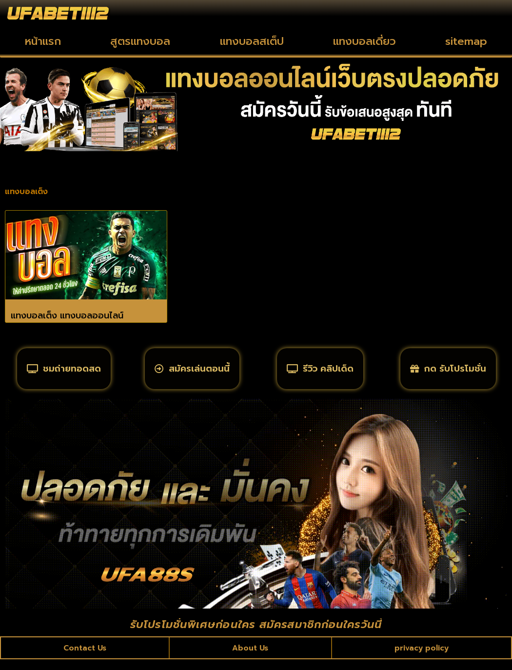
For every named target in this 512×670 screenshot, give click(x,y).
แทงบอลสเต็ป (252, 41)
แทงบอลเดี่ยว (364, 41)
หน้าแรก (43, 41)
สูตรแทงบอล (140, 41)
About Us (250, 657)
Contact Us (85, 657)
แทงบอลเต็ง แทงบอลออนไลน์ (67, 315)
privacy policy (421, 657)
